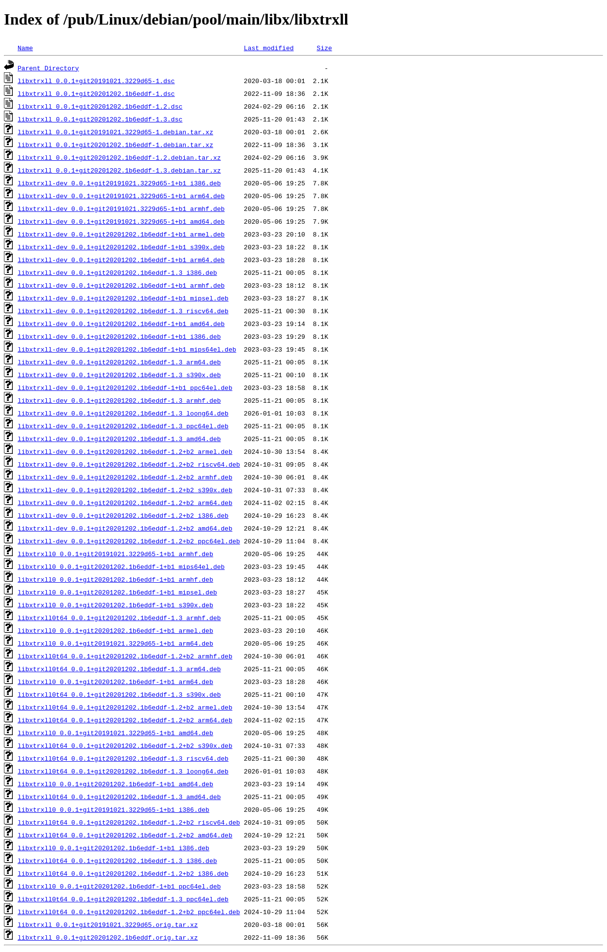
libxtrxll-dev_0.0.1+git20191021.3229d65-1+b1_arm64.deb (121, 195)
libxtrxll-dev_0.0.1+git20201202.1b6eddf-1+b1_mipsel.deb (123, 298)
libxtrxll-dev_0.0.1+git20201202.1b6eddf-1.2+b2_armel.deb (125, 451)
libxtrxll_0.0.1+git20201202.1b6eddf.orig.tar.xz (108, 937)
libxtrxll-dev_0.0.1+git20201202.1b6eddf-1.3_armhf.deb (119, 400)
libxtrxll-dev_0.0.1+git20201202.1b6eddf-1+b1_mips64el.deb (127, 349)
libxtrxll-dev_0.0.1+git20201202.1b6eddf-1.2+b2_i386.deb (123, 515)
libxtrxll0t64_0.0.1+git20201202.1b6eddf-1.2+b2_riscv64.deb (129, 822)
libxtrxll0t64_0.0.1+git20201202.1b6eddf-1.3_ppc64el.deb (123, 898)
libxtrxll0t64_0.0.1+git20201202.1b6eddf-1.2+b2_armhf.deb (125, 656)
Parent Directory (48, 67)
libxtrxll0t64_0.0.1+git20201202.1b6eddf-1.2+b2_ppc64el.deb (129, 911)
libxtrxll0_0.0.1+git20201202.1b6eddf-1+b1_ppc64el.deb (119, 886)
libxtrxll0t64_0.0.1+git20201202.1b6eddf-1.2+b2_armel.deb (125, 707)
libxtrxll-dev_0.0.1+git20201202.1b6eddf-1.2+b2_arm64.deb (125, 502)
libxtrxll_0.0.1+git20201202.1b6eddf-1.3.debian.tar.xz (119, 170)
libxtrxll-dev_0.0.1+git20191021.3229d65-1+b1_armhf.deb (121, 208)
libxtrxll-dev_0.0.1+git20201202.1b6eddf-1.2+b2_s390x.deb (125, 489)
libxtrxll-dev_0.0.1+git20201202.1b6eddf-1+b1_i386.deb (119, 336)
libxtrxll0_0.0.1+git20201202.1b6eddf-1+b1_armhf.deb (115, 579)
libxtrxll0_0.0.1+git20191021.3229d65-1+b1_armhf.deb (115, 553)
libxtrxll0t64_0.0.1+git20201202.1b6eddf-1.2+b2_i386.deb (123, 873)
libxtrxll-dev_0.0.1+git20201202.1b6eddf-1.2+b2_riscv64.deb (129, 464)
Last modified (268, 47)
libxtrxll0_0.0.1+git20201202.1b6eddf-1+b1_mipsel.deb (117, 592)
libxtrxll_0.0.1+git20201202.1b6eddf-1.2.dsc (100, 106)
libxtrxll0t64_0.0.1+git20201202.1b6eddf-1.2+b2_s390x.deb (125, 745)
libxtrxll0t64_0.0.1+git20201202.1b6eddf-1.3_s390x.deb (119, 694)
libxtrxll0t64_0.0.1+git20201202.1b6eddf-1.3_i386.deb (117, 860)
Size (324, 47)
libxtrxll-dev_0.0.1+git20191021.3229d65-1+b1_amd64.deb (121, 221)
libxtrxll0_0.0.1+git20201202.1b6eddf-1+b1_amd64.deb (115, 783)
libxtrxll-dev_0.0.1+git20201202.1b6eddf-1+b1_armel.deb (121, 234)
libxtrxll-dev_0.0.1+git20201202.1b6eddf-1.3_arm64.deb (119, 361)
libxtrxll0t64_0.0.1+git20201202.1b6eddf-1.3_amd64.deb (119, 796)
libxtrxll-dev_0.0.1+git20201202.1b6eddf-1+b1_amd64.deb (121, 323)
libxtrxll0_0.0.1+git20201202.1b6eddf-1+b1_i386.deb (113, 847)
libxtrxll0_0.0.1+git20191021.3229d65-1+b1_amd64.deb (115, 732)
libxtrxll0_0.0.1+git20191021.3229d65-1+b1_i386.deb (113, 809)
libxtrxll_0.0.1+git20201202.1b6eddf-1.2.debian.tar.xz (119, 157)
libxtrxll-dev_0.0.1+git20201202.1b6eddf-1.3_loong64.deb (123, 413)
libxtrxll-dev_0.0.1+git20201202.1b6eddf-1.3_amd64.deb (119, 438)
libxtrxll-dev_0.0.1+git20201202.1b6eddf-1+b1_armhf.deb (121, 285)
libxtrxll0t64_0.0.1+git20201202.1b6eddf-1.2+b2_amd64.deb (125, 835)
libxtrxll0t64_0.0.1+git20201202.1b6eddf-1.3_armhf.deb (119, 617)
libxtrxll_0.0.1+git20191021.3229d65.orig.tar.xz (108, 924)
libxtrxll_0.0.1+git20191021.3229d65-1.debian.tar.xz (115, 131)
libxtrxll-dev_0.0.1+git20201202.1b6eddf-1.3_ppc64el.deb (123, 425)
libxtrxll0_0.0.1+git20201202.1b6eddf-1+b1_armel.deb (115, 630)
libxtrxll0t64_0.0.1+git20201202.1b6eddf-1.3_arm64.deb (119, 668)
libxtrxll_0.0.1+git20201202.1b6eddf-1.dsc (96, 93)
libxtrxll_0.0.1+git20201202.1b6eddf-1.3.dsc (100, 119)
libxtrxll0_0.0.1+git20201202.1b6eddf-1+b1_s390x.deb (115, 604)
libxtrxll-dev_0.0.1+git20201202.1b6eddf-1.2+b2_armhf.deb (125, 477)
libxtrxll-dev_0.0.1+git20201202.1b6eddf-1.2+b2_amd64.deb (125, 528)
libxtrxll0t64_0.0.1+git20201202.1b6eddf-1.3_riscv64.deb (123, 758)
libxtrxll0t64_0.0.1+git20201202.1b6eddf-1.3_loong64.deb (123, 771)
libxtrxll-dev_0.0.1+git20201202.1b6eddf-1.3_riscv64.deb (123, 310)
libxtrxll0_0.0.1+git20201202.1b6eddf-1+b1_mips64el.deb (121, 566)
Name (25, 47)
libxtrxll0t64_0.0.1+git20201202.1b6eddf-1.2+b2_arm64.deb (125, 719)
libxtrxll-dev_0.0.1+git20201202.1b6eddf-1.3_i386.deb (117, 272)
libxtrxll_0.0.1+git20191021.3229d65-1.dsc (96, 80)
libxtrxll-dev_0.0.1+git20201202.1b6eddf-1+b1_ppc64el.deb (125, 387)
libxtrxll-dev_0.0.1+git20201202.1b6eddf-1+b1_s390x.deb (121, 246)
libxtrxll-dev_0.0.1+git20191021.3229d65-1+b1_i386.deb (119, 182)
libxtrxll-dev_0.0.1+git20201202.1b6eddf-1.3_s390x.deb (119, 374)
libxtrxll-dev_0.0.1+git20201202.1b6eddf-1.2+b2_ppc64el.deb (129, 540)
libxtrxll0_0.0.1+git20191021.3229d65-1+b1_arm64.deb (115, 643)
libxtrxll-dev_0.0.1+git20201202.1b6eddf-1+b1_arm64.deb (121, 259)
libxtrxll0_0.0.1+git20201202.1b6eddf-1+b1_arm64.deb (115, 681)
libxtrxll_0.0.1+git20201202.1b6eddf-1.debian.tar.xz (115, 144)
